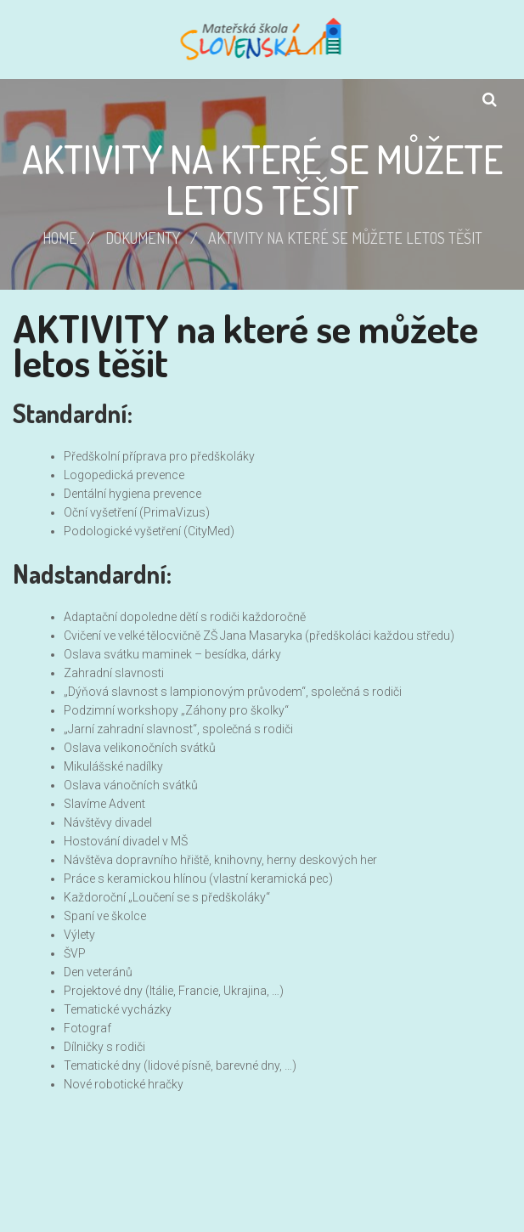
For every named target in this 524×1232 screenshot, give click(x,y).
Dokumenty (142, 238)
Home (59, 238)
